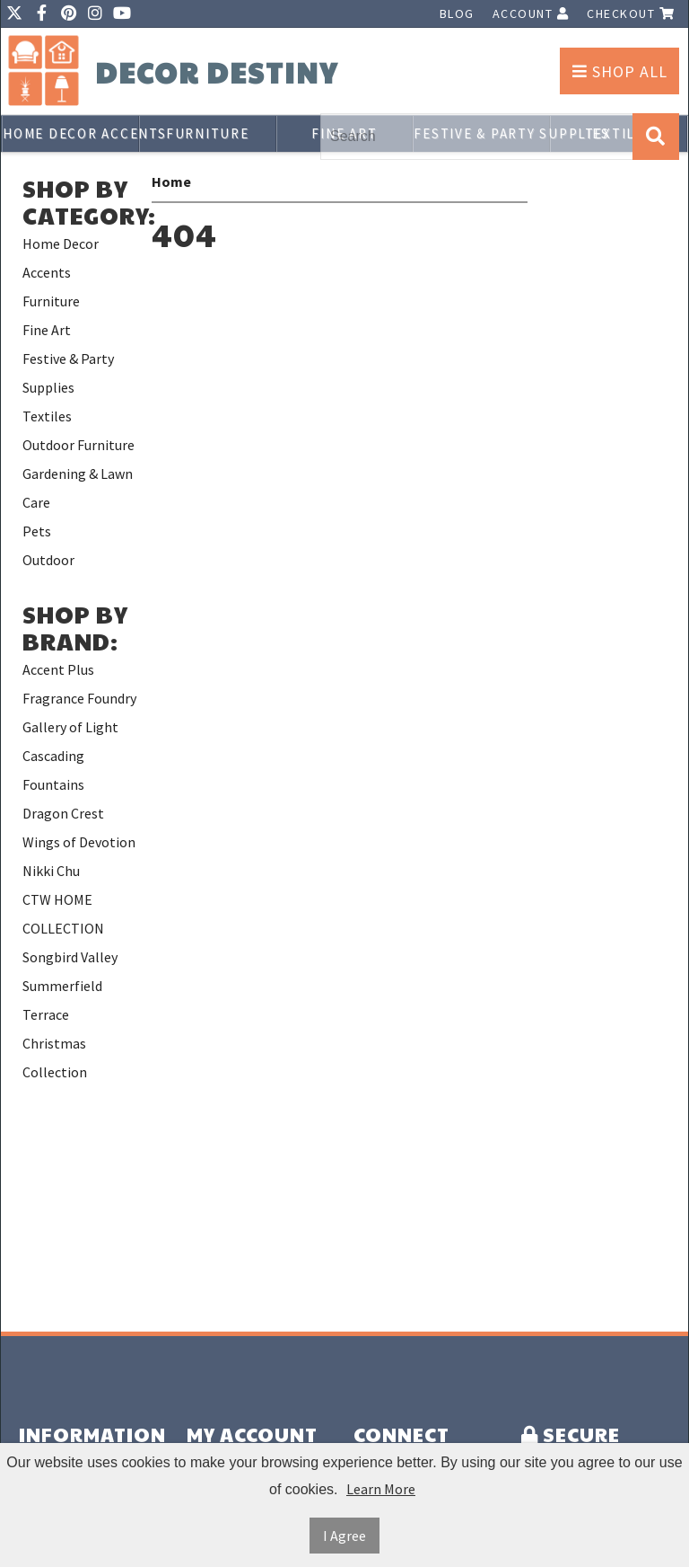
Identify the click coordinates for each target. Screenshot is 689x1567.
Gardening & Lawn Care (77, 488)
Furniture (207, 133)
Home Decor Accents (71, 133)
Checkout (631, 13)
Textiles (47, 416)
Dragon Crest (63, 813)
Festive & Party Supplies (68, 373)
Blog (457, 13)
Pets (36, 531)
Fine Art (46, 330)
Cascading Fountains (53, 770)
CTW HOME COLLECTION (63, 913)
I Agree (344, 1536)
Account (531, 13)
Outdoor (48, 560)
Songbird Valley (70, 957)
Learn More (380, 1489)
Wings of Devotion (78, 842)
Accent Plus (58, 669)
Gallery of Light (70, 727)
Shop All (619, 71)
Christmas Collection (54, 1057)
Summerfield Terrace (62, 1000)
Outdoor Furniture (78, 445)
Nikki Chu (51, 871)
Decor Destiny (216, 72)
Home (171, 181)
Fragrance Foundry (79, 698)
